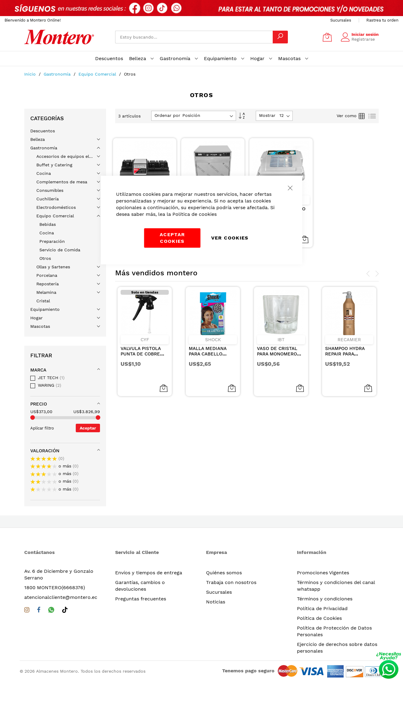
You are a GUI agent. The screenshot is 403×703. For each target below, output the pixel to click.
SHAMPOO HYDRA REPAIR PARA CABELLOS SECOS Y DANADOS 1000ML (347, 357)
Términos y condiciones (324, 599)
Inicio (30, 74)
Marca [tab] (38, 370)
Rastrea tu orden (382, 20)
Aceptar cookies (172, 238)
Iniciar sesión (365, 34)
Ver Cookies (229, 238)
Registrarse (363, 39)
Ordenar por (167, 115)
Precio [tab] (38, 404)
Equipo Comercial (98, 74)
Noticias (215, 602)
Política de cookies (194, 214)
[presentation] (368, 274)
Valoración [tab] (44, 450)
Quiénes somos (224, 573)
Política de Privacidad (322, 608)
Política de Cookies (319, 618)
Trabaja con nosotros (231, 582)
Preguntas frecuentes (140, 599)
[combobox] (194, 37)
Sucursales (340, 20)
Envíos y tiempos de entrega (148, 573)
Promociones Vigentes (323, 573)
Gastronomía (58, 74)
